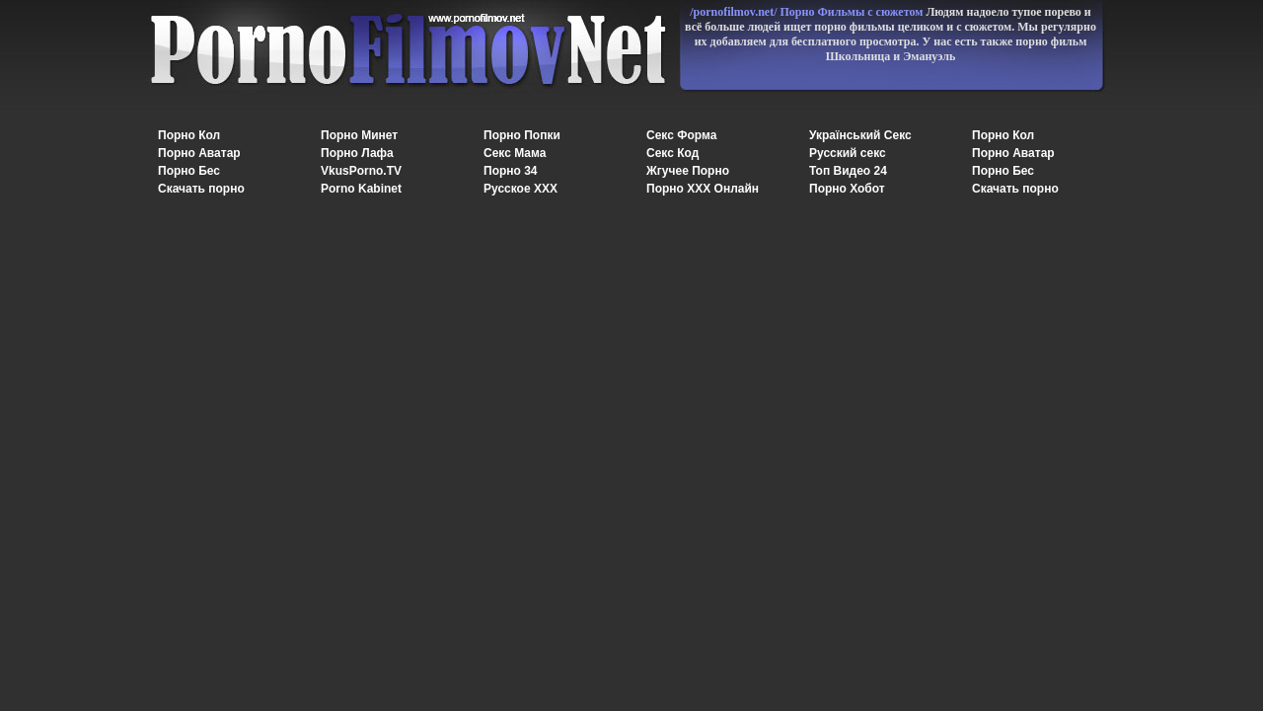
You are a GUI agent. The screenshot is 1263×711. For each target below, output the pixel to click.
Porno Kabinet (361, 189)
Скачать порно (201, 189)
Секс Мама (514, 153)
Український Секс (860, 135)
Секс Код (672, 153)
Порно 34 (510, 171)
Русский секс (847, 153)
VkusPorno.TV (361, 171)
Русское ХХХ (520, 189)
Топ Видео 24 (848, 171)
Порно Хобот (847, 189)
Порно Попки (521, 135)
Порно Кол (189, 135)
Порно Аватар (199, 153)
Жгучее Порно (687, 171)
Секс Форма (681, 135)
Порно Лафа (357, 153)
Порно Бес (189, 171)
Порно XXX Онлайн (702, 189)
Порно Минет (359, 135)
